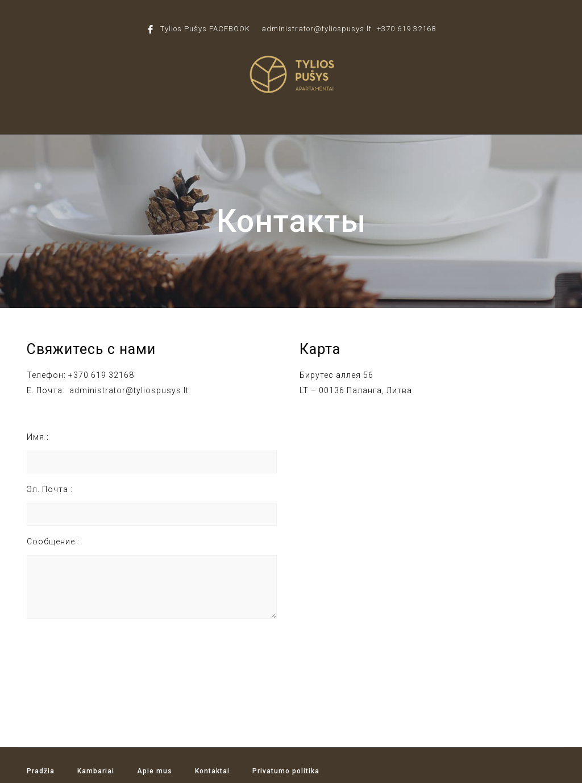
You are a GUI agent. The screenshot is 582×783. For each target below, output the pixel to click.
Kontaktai (212, 771)
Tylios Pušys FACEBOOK (205, 28)
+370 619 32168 (406, 28)
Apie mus (154, 771)
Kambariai (95, 771)
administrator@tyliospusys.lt (316, 28)
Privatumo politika (285, 771)
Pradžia (41, 771)
